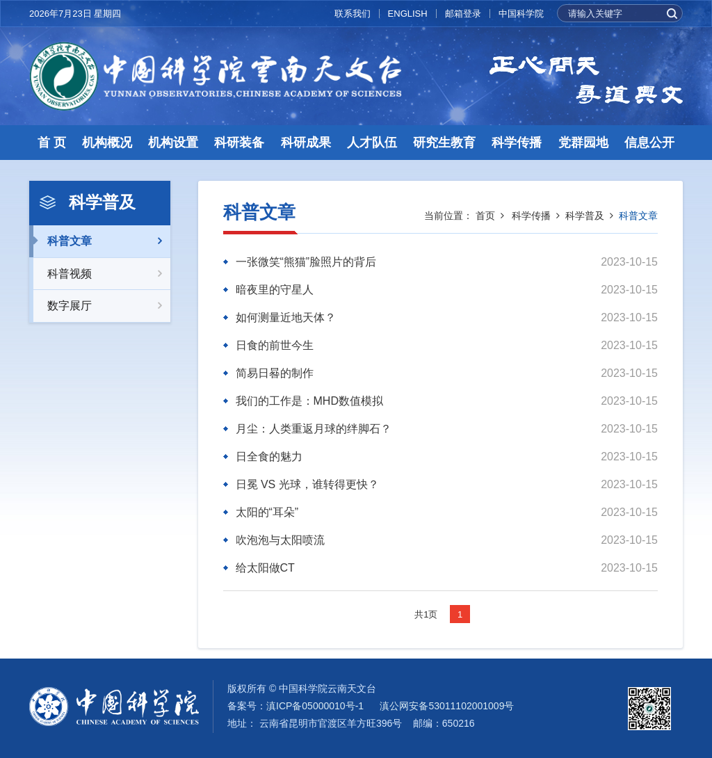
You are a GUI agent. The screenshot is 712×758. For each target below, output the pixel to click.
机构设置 (173, 143)
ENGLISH (408, 13)
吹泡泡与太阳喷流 (280, 540)
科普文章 (99, 241)
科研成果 (306, 143)
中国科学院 (521, 13)
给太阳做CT (265, 568)
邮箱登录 (463, 13)
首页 (485, 215)
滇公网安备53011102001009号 (447, 705)
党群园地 (583, 143)
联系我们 (352, 13)
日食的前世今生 (275, 345)
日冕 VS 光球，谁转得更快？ (307, 484)
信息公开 (649, 143)
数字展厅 (99, 306)
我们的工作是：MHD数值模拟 (309, 401)
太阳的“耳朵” (267, 512)
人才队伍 (372, 143)
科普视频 (99, 274)
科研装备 (239, 143)
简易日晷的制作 (275, 373)
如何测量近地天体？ (286, 317)
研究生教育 (444, 143)
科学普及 (584, 215)
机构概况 (107, 143)
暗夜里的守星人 (275, 290)
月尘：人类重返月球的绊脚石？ (313, 429)
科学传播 (517, 143)
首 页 (52, 143)
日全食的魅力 (269, 456)
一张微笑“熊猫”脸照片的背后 (306, 262)
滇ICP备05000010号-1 (315, 705)
